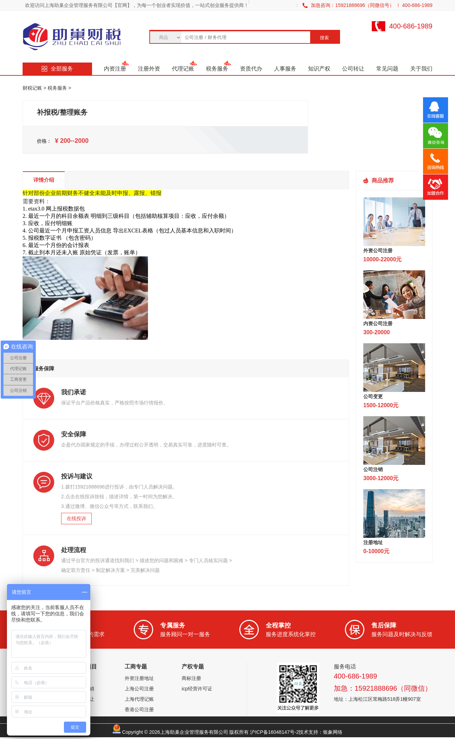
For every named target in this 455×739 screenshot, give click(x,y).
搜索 (324, 37)
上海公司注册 (139, 688)
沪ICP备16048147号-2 (274, 732)
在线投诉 (76, 518)
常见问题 (387, 69)
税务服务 (217, 69)
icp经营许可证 (197, 688)
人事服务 (285, 69)
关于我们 (421, 69)
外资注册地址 (139, 678)
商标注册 (191, 678)
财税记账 (32, 88)
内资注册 (115, 69)
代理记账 (183, 69)
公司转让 (353, 69)
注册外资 (149, 69)
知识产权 (319, 69)
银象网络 (332, 732)
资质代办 (251, 69)
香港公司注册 (139, 709)
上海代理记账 (139, 699)
